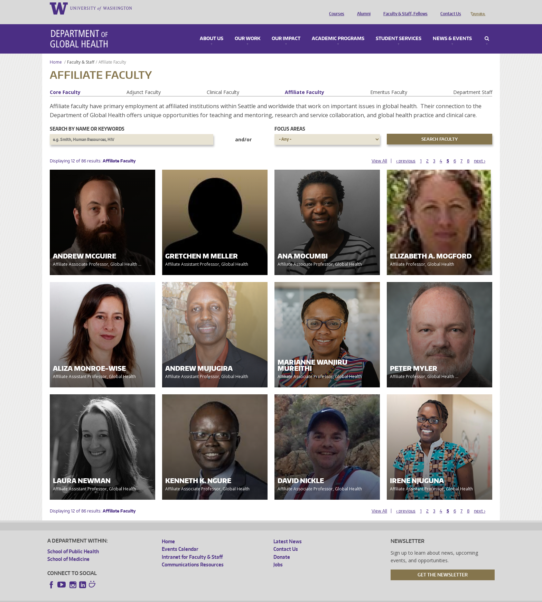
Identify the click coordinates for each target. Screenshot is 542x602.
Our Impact (286, 29)
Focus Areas (289, 119)
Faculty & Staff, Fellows (404, 8)
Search (487, 29)
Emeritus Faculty (388, 82)
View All (379, 151)
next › (479, 151)
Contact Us (449, 8)
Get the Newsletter (443, 565)
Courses (335, 8)
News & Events (452, 29)
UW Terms (166, 596)
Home (56, 52)
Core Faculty (65, 82)
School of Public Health (73, 542)
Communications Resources (193, 555)
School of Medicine (68, 549)
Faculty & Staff (80, 52)
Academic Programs (338, 29)
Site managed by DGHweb (208, 596)
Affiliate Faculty (304, 82)
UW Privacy (139, 596)
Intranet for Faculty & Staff (192, 547)
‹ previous (405, 151)
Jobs (278, 555)
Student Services (398, 29)
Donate (477, 8)
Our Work (247, 29)
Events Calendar (180, 539)
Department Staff (472, 82)
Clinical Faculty (223, 82)
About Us (211, 29)
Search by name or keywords (87, 119)
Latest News (287, 532)
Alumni (362, 8)
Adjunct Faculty (144, 82)
